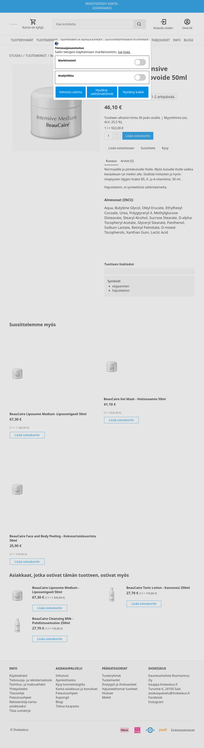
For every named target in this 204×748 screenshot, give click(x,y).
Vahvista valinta (70, 92)
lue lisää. (124, 52)
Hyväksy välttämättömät (102, 92)
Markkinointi (67, 60)
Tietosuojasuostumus (69, 48)
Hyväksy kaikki (133, 92)
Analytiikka (66, 75)
